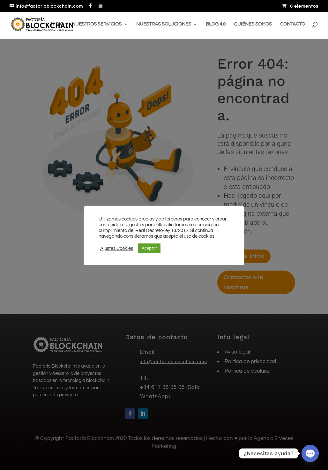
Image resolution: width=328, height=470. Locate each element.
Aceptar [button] (149, 248)
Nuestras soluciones (163, 24)
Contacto (292, 24)
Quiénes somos (253, 24)
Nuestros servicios (97, 24)
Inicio (56, 24)
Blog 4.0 (216, 24)
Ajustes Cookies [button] (116, 248)
